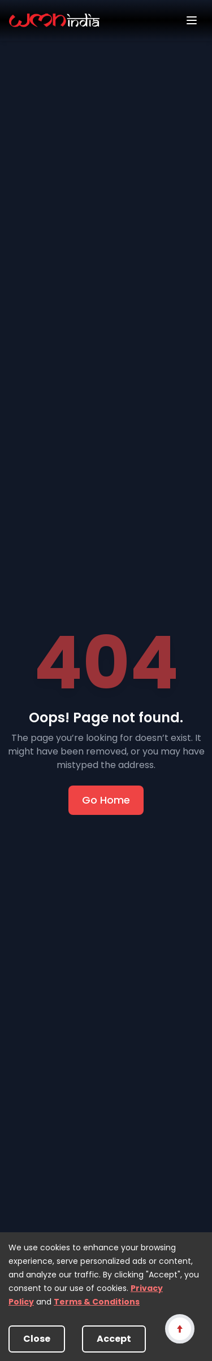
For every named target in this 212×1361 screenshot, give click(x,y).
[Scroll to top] (179, 1328)
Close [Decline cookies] (36, 1338)
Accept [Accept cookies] (114, 1338)
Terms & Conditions (97, 1301)
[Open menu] (191, 20)
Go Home (106, 800)
